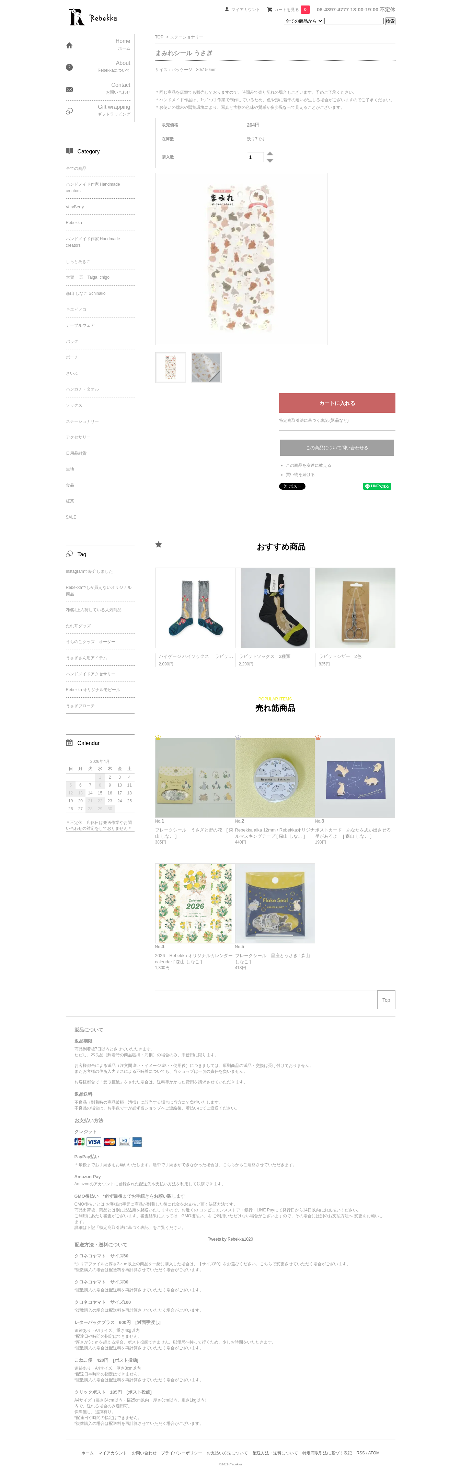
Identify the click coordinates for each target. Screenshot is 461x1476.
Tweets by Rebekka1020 (230, 1239)
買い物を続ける (300, 474)
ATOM (374, 1453)
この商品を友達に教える (308, 465)
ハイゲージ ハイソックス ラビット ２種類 (205, 656)
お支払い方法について (227, 1453)
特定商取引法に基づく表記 (327, 1453)
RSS (360, 1453)
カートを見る (292, 9)
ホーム (87, 1453)
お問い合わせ (144, 1453)
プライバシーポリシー (181, 1453)
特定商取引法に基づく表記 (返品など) (314, 420)
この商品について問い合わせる (337, 447)
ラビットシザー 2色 (340, 656)
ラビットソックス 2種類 (264, 656)
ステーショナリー (186, 37)
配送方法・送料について (275, 1453)
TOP (159, 37)
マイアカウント (245, 9)
